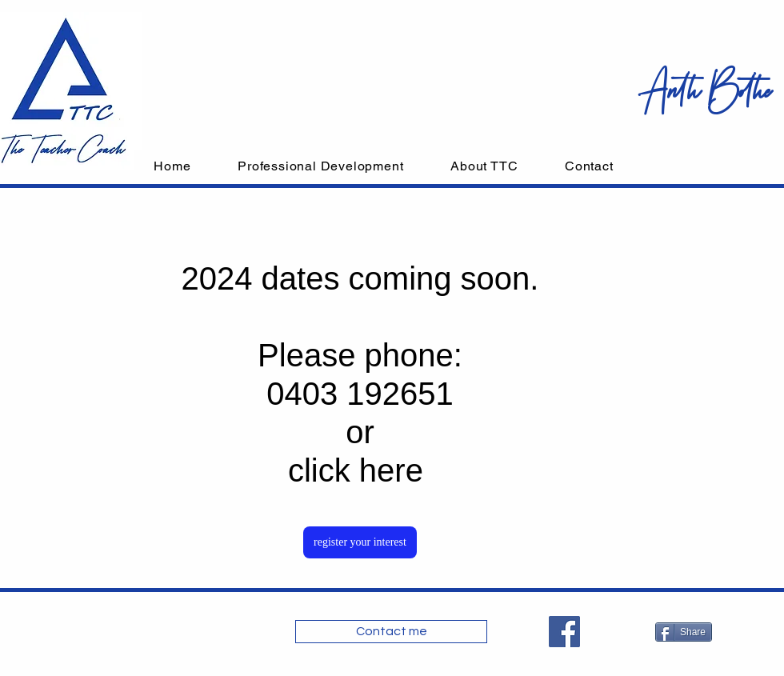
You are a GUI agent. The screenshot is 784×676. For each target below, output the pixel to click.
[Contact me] (391, 631)
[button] (321, 166)
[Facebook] (564, 631)
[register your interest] (360, 542)
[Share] (683, 632)
